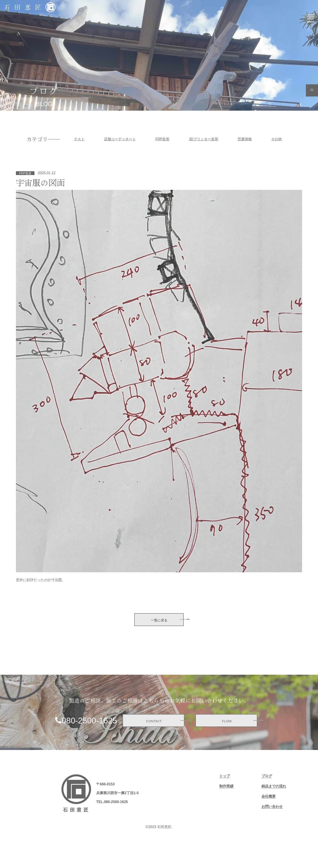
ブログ (266, 776)
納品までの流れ (273, 786)
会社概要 (268, 796)
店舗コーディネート (120, 139)
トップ (224, 776)
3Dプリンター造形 (203, 139)
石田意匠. (164, 827)
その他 (276, 139)
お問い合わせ (272, 806)
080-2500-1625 (89, 720)
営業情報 (245, 139)
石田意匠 (24, 7)
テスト (79, 139)
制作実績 (226, 786)
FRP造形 (162, 139)
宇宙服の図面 (40, 182)
